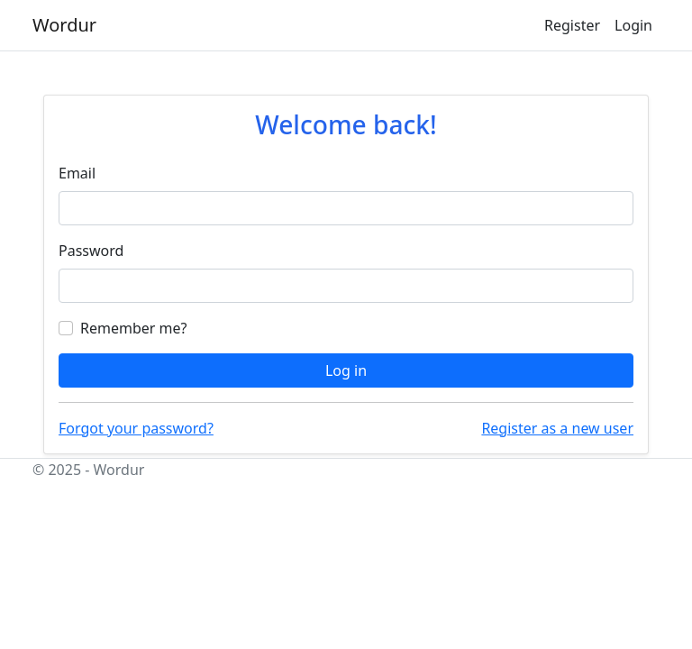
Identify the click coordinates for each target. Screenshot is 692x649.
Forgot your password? (136, 428)
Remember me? (133, 328)
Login (633, 25)
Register (572, 25)
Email (77, 173)
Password (91, 251)
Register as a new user (557, 428)
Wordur (64, 25)
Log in (346, 370)
